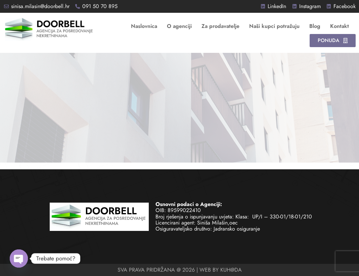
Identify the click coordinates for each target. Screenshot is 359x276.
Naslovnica (144, 26)
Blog (314, 26)
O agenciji (179, 26)
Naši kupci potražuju (274, 26)
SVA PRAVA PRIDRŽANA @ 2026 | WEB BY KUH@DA (180, 270)
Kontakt (339, 26)
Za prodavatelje (220, 26)
